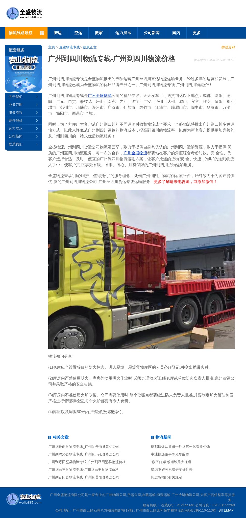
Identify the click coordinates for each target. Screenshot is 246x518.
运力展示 (123, 33)
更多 (197, 33)
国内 (176, 33)
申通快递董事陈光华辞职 (170, 454)
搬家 (99, 33)
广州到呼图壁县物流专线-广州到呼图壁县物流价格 (87, 462)
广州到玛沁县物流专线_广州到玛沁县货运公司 (84, 454)
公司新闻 (152, 33)
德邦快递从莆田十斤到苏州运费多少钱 (180, 447)
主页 (51, 47)
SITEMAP (226, 510)
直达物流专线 (69, 47)
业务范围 (16, 105)
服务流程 (16, 112)
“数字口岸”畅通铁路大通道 (171, 462)
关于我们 (16, 97)
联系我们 (16, 144)
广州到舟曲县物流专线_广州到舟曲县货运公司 (84, 447)
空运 (78, 33)
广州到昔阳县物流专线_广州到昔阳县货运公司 (84, 477)
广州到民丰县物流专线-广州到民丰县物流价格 (83, 470)
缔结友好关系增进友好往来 (172, 470)
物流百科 (228, 47)
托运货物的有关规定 (166, 477)
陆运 (58, 33)
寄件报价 (16, 120)
